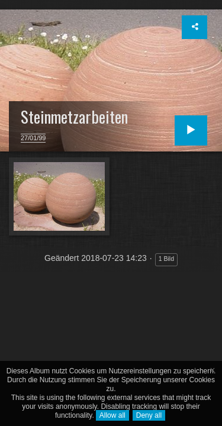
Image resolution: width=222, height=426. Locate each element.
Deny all (149, 415)
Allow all (112, 415)
